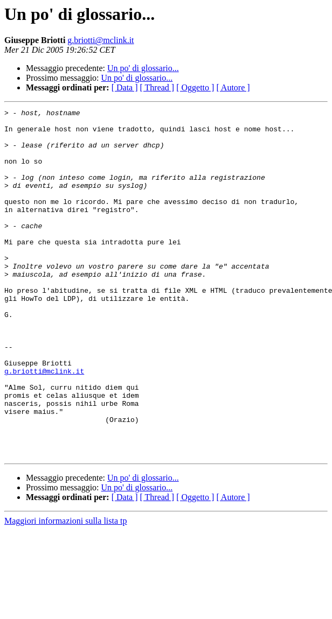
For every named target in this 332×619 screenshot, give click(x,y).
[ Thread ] (157, 87)
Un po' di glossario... (143, 68)
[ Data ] (125, 87)
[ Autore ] (233, 87)
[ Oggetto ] (195, 87)
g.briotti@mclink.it (100, 40)
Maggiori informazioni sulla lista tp (65, 590)
